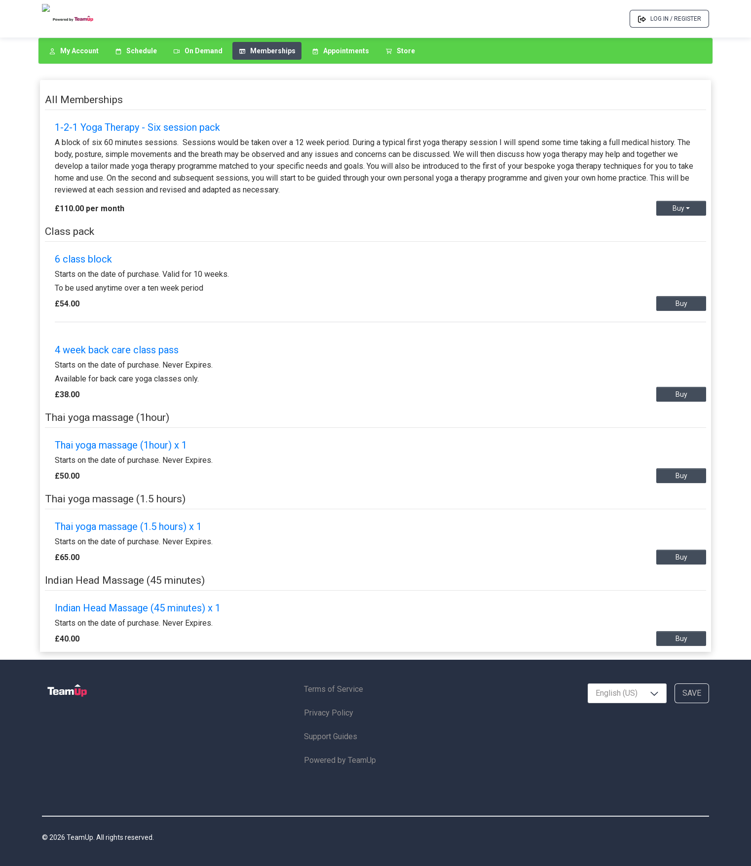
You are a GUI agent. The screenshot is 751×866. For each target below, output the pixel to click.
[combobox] (627, 693)
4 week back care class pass (117, 350)
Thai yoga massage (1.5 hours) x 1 (128, 526)
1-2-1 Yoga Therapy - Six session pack (137, 127)
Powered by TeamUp (340, 760)
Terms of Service (333, 689)
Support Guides (330, 736)
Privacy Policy (328, 712)
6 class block (83, 259)
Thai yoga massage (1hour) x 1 (121, 445)
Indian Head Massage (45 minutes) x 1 (138, 608)
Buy (681, 208)
